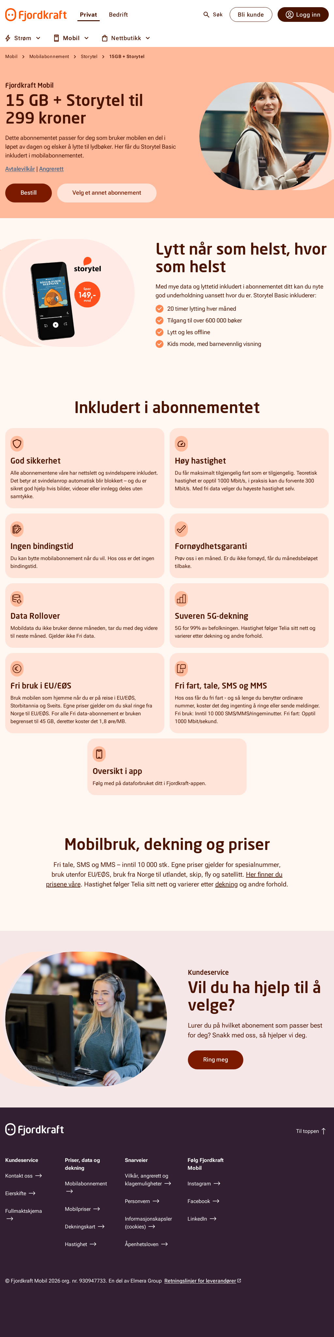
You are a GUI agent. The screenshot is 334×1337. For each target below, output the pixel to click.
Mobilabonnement (49, 56)
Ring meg (215, 1059)
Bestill (29, 192)
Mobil (11, 56)
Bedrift (118, 15)
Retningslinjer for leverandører (200, 1281)
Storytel (89, 56)
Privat (88, 15)
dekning (226, 884)
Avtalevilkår (20, 168)
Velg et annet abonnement (106, 192)
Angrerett (51, 168)
